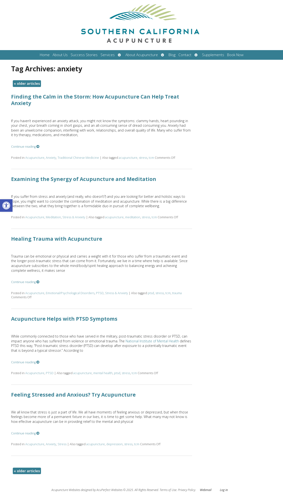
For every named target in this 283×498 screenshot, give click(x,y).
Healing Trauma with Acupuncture (56, 238)
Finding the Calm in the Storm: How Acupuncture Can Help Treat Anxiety (95, 99)
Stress (62, 444)
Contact (184, 54)
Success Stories (84, 54)
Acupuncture (34, 158)
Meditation (53, 217)
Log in (224, 490)
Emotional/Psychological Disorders (70, 293)
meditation (132, 217)
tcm (151, 158)
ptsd (151, 293)
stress (143, 158)
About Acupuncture (141, 54)
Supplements (213, 54)
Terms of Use (168, 490)
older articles (27, 83)
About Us (60, 54)
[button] (6, 205)
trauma (177, 293)
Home (45, 54)
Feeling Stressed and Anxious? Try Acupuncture (73, 394)
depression (114, 444)
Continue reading (25, 147)
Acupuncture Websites (65, 490)
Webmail (205, 490)
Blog (171, 54)
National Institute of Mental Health (152, 341)
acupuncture (128, 158)
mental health (103, 373)
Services (108, 54)
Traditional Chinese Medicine (78, 158)
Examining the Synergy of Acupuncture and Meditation (83, 179)
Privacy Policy (186, 490)
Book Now (235, 54)
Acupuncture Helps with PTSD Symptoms (64, 318)
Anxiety (51, 158)
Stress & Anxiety (73, 217)
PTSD (100, 293)
